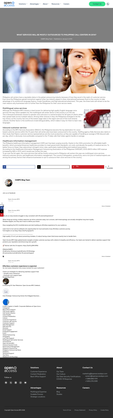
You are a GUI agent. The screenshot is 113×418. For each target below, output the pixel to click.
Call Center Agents (9, 311)
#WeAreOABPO (8, 249)
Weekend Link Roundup (10, 357)
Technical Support (8, 353)
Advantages (34, 4)
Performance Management (11, 346)
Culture (5, 318)
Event (4, 333)
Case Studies (7, 315)
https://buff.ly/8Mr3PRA (30, 245)
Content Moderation (9, 316)
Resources (55, 4)
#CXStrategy (30, 251)
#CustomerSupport (28, 253)
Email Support (7, 330)
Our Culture (60, 374)
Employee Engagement (10, 331)
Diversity (5, 328)
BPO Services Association (25, 130)
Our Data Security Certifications (68, 377)
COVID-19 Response (64, 379)
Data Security (7, 326)
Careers (66, 4)
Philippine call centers (11, 97)
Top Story (6, 355)
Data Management (8, 325)
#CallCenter (6, 251)
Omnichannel (7, 341)
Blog (58, 392)
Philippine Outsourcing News (12, 350)
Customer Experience (9, 320)
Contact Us (97, 4)
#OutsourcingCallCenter (18, 251)
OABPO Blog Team (47, 39)
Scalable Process (36, 394)
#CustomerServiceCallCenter (12, 253)
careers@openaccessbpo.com (96, 376)
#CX (16, 225)
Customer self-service (10, 321)
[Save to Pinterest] (88, 167)
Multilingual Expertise (38, 392)
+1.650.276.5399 (91, 381)
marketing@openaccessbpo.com (95, 374)
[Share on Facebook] (19, 167)
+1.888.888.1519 (91, 379)
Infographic (6, 336)
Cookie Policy (105, 410)
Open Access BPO (14, 199)
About (45, 4)
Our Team (60, 372)
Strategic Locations (37, 397)
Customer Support (8, 323)
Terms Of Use (67, 410)
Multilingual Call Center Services (13, 340)
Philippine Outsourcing (10, 348)
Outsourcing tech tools (10, 345)
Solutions (22, 4)
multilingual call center (41, 113)
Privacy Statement (80, 410)
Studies (59, 394)
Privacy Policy (93, 410)
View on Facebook (105, 206)
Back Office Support (9, 309)
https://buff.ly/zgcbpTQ (25, 231)
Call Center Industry (9, 313)
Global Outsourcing (9, 335)
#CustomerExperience (45, 216)
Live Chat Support (8, 338)
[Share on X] (53, 167)
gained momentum (29, 99)
